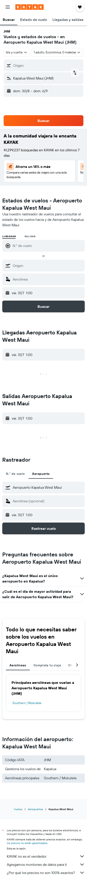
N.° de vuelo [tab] (15, 474)
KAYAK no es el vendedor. (46, 856)
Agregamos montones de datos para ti (46, 864)
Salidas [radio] (30, 236)
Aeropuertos (35, 809)
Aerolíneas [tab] (17, 665)
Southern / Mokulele (26, 703)
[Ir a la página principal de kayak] (29, 7)
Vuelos (18, 809)
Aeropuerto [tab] (41, 474)
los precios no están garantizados (27, 843)
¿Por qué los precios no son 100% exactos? (46, 872)
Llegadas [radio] (9, 236)
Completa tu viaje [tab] (47, 665)
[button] (8, 7)
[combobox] (17, 52)
